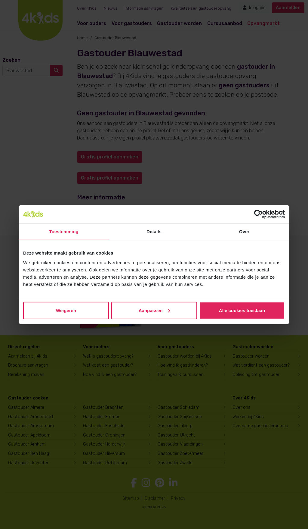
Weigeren (66, 310)
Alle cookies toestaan (242, 310)
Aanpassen (154, 310)
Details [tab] (154, 231)
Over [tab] (244, 231)
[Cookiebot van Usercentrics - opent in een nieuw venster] (258, 214)
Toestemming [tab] (64, 231)
